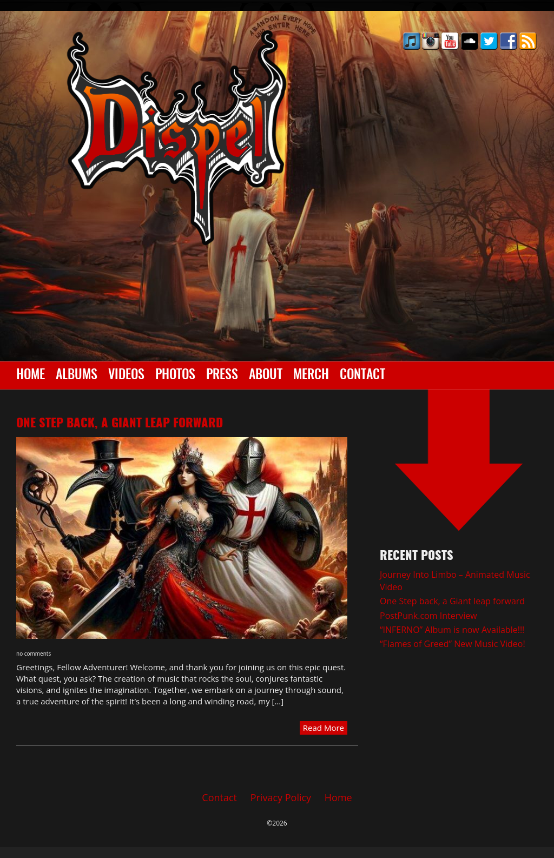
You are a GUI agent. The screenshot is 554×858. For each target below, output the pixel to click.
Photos (175, 375)
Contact (362, 375)
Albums (76, 375)
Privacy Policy (280, 797)
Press (222, 375)
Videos (126, 375)
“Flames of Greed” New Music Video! (452, 644)
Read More (323, 727)
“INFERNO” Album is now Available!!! (452, 630)
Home (30, 375)
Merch (311, 375)
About (265, 375)
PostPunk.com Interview (428, 616)
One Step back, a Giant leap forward (119, 424)
